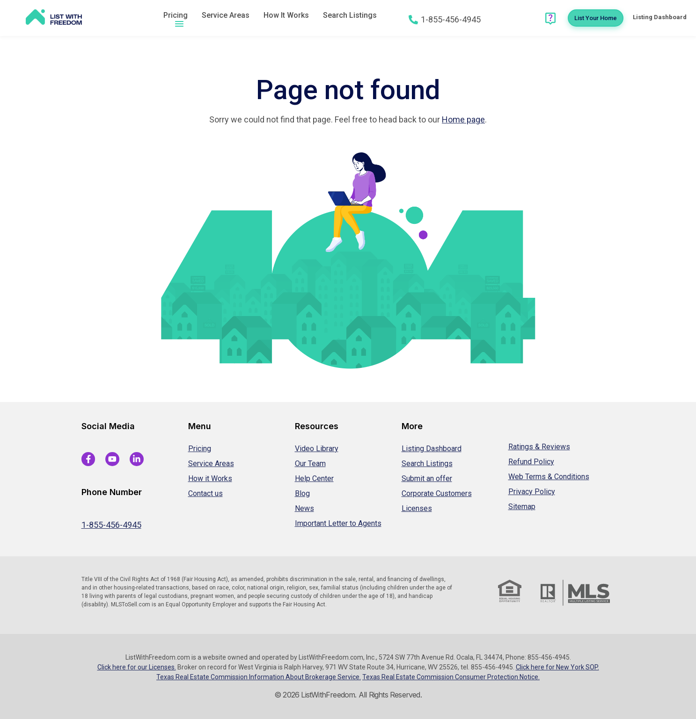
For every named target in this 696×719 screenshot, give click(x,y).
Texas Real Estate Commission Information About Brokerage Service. (258, 677)
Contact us (205, 493)
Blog (302, 493)
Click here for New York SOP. (557, 667)
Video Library (316, 448)
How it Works (210, 478)
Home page (463, 119)
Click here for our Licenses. (136, 667)
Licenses (417, 508)
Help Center (314, 478)
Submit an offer (427, 478)
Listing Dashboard (432, 448)
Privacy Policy (531, 491)
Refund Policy (531, 461)
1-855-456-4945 (111, 525)
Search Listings (350, 15)
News (304, 508)
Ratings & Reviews (539, 446)
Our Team (310, 463)
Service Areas (225, 15)
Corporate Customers (437, 493)
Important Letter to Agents (338, 523)
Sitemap (521, 506)
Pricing (175, 15)
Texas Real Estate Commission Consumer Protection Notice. (451, 677)
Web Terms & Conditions (548, 476)
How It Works (286, 15)
